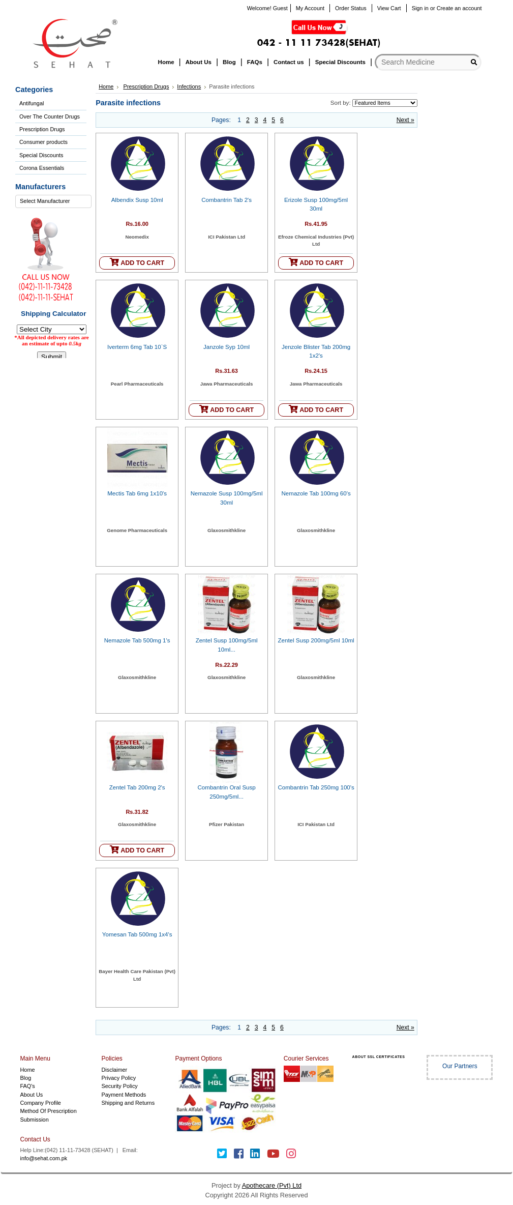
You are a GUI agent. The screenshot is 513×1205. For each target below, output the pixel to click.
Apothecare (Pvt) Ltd (271, 1185)
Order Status (351, 8)
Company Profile (40, 1103)
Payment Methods (123, 1095)
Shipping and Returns (128, 1103)
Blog (26, 1078)
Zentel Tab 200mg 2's (137, 787)
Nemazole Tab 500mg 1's (137, 640)
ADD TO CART (137, 262)
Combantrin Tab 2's (226, 200)
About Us (31, 1095)
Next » (405, 120)
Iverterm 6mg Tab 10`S (137, 347)
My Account (310, 8)
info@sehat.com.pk (44, 1158)
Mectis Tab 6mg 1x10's (137, 493)
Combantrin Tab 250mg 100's (316, 787)
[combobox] (53, 201)
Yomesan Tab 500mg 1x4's (137, 934)
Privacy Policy (118, 1078)
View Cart (389, 8)
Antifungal (31, 103)
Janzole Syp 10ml (226, 347)
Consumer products (43, 142)
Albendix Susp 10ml (137, 200)
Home (106, 86)
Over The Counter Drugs (49, 116)
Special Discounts (41, 155)
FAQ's (27, 1086)
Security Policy (119, 1086)
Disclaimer (114, 1070)
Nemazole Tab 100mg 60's (316, 493)
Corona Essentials (41, 168)
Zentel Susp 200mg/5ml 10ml (316, 640)
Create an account (459, 8)
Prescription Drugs (42, 129)
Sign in (420, 8)
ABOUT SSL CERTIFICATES (378, 1057)
